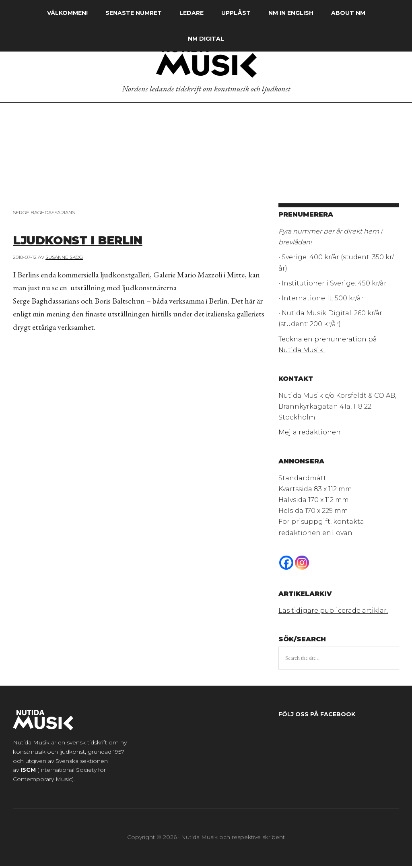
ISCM (28, 769)
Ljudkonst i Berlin (94, 239)
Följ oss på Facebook (316, 714)
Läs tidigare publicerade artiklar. (333, 610)
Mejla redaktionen (309, 432)
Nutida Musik (206, 60)
